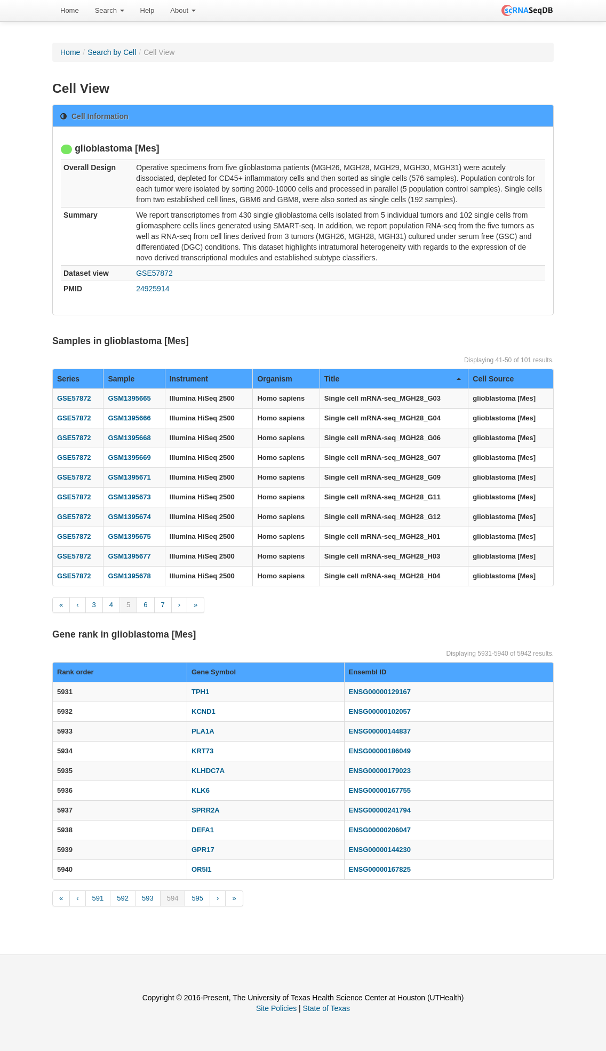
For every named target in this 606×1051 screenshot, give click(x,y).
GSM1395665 (129, 398)
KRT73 (202, 751)
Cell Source (493, 379)
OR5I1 (202, 869)
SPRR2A (206, 810)
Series (68, 379)
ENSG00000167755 (380, 790)
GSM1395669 (129, 457)
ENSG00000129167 (380, 692)
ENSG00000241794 (380, 810)
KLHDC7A (208, 771)
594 (173, 898)
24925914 (152, 288)
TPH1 (200, 692)
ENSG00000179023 (380, 771)
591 (98, 898)
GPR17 (203, 850)
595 (197, 898)
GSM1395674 (129, 517)
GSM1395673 (129, 497)
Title (392, 379)
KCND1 (204, 711)
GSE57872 (154, 273)
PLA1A (203, 731)
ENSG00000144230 (380, 850)
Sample (121, 379)
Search (109, 10)
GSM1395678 (129, 576)
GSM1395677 (129, 556)
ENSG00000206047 (380, 830)
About (183, 10)
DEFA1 (203, 830)
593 (148, 898)
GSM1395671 (129, 477)
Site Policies (276, 1008)
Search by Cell (111, 52)
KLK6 (201, 790)
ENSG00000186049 (380, 751)
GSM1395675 (129, 536)
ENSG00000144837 (380, 731)
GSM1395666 (129, 418)
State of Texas (326, 1008)
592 (123, 898)
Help (147, 10)
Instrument (189, 379)
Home (69, 10)
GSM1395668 (129, 438)
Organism (274, 379)
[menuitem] (69, 10)
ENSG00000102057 (380, 711)
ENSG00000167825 (380, 869)
